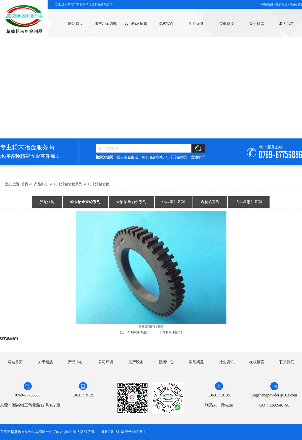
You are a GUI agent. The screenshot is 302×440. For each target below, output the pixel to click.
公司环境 (105, 362)
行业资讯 (226, 362)
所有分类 (46, 202)
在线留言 (256, 362)
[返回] (160, 326)
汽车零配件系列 (249, 202)
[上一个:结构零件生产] (135, 332)
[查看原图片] (146, 326)
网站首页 (75, 24)
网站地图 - (268, 4)
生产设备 (196, 24)
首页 (24, 184)
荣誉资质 (226, 24)
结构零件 (166, 24)
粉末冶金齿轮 (105, 24)
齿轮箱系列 (210, 202)
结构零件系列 (173, 202)
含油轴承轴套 (136, 24)
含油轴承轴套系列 (131, 202)
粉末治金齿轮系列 (68, 184)
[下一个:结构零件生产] (167, 332)
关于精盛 (256, 24)
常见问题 (196, 362)
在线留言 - (282, 4)
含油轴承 (198, 157)
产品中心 (41, 184)
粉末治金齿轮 (98, 184)
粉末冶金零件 (152, 157)
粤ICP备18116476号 (116, 432)
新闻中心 (166, 362)
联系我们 (296, 4)
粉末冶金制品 (176, 157)
